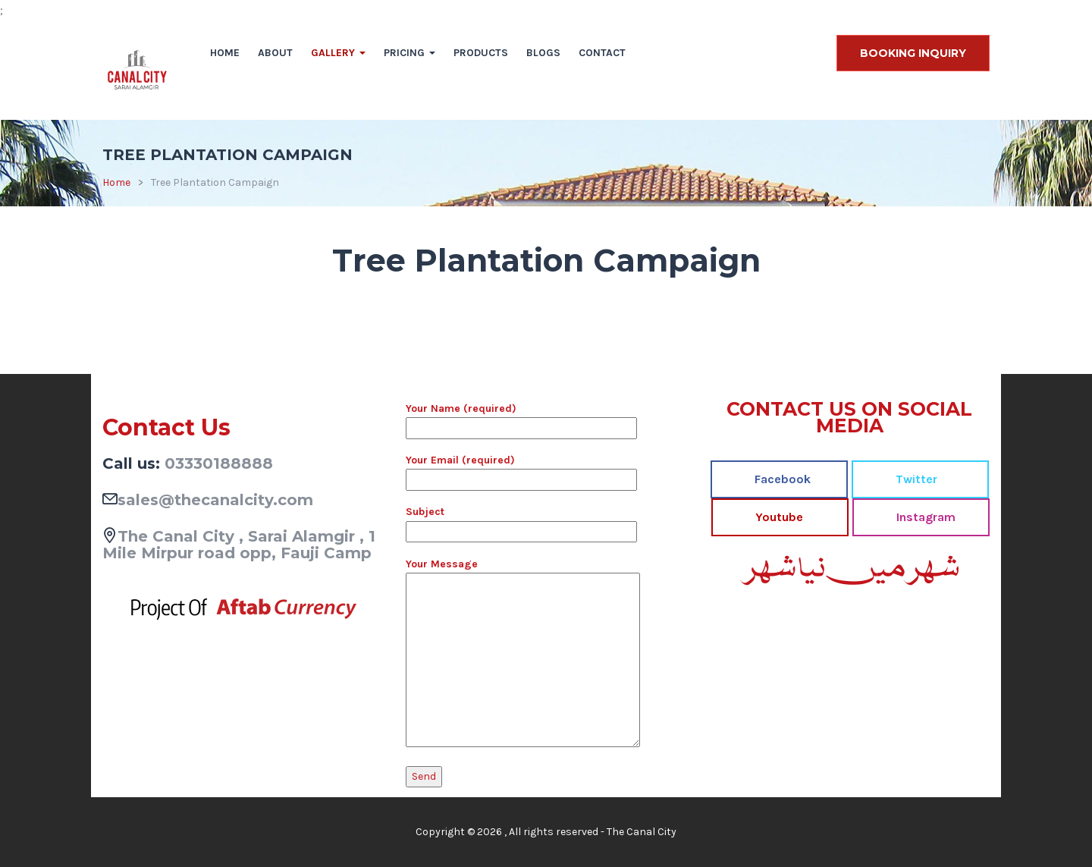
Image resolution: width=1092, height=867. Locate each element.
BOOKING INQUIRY (913, 53)
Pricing (409, 52)
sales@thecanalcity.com (215, 500)
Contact (602, 52)
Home (225, 52)
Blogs (543, 52)
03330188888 (219, 463)
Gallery (338, 52)
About (275, 52)
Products (480, 52)
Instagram (924, 517)
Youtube (777, 517)
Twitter (915, 479)
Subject (521, 521)
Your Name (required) (521, 418)
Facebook (781, 479)
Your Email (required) (521, 469)
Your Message (523, 654)
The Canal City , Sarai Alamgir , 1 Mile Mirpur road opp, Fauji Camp (238, 544)
